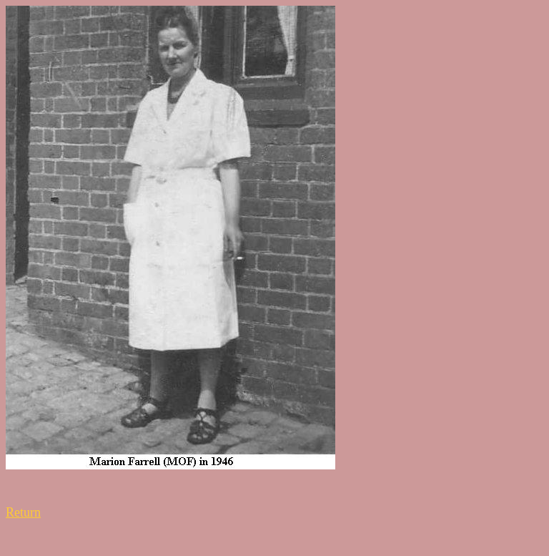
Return (23, 512)
